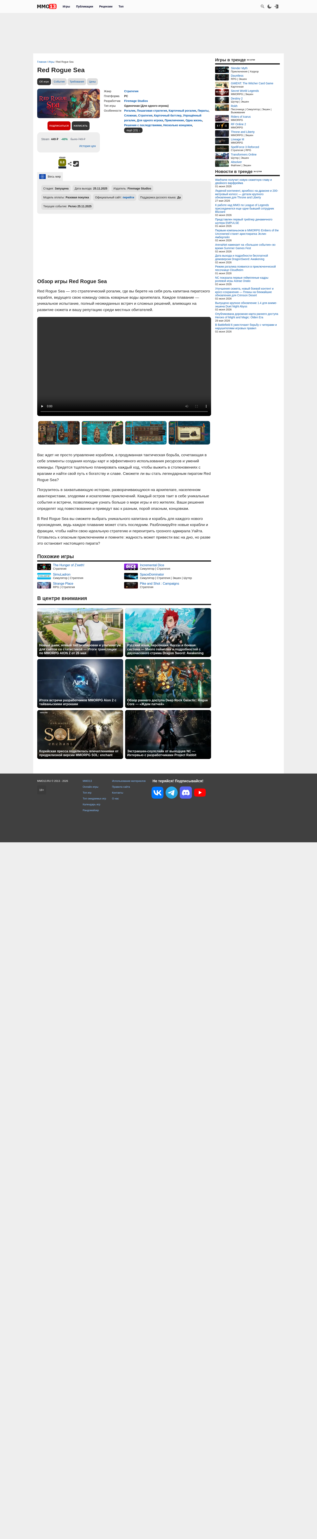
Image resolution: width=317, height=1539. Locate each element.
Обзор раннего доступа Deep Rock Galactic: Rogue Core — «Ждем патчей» (167, 702)
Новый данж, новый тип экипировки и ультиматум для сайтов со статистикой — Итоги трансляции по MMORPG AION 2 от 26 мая (80, 649)
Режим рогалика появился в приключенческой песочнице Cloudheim (245, 268)
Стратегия (131, 91)
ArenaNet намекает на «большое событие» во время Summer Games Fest (245, 246)
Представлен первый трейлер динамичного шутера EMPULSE (243, 221)
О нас (115, 798)
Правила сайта (121, 786)
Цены (92, 81)
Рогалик (129, 110)
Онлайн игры (90, 786)
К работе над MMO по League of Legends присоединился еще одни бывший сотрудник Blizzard (244, 208)
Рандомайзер (91, 810)
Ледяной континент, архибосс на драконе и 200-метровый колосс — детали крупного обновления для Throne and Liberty (246, 194)
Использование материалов (129, 780)
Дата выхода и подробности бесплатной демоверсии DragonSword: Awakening (241, 257)
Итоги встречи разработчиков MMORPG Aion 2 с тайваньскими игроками (77, 702)
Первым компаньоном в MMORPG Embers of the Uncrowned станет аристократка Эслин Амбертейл (247, 234)
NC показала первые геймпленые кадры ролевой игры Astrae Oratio (241, 279)
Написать (81, 126)
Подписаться (59, 126)
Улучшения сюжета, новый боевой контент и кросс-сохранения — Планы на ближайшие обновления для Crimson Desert (244, 292)
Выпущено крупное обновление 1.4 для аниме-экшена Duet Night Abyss (246, 304)
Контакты (117, 792)
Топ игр (87, 792)
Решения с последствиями (143, 125)
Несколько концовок (177, 125)
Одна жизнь (194, 120)
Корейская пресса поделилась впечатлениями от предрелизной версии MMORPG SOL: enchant (78, 753)
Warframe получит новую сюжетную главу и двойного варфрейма (243, 181)
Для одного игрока (150, 120)
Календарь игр (91, 804)
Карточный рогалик (182, 110)
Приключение (174, 120)
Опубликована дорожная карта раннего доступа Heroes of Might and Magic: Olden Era (246, 315)
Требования (77, 81)
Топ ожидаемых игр (94, 798)
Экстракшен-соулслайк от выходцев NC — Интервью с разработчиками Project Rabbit (161, 753)
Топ (121, 6)
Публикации (84, 6)
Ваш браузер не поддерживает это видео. (124, 366)
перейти (128, 197)
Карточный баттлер (168, 115)
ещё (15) (132, 130)
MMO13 (87, 780)
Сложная (130, 115)
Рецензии (106, 6)
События (59, 81)
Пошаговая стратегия (152, 110)
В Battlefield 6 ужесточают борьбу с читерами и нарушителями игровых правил (246, 326)
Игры (66, 6)
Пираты (203, 110)
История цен (87, 146)
